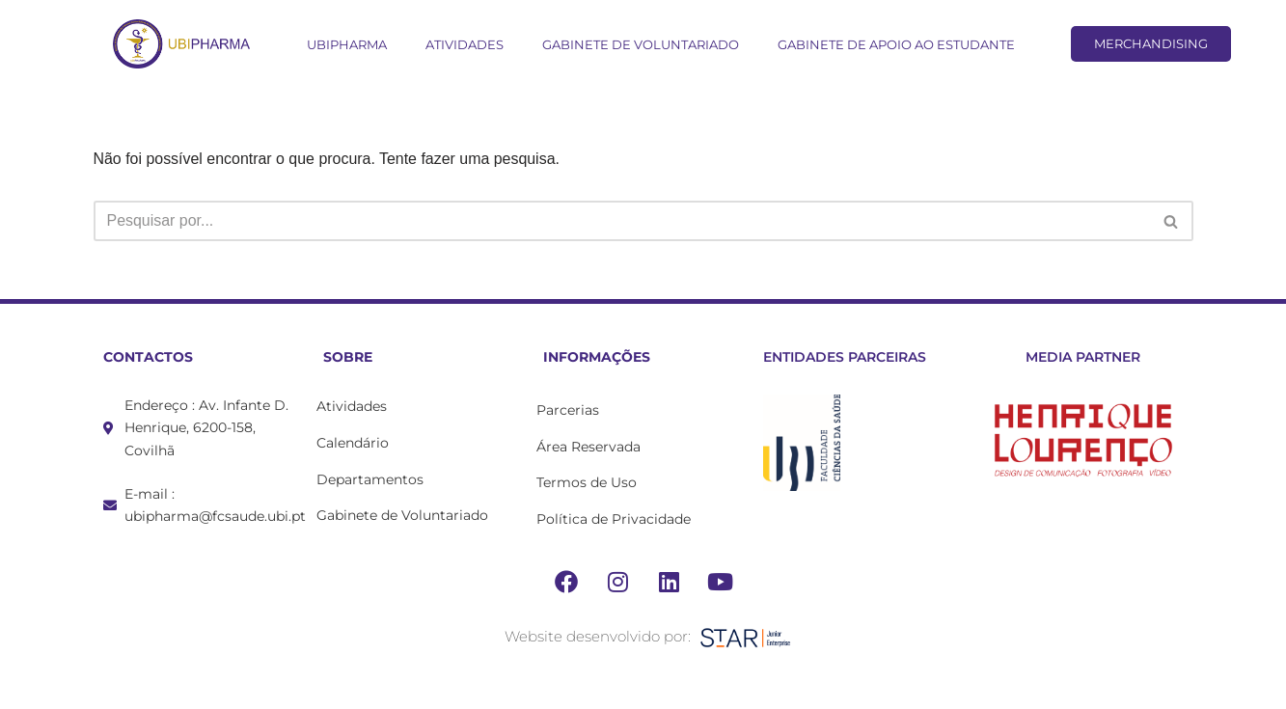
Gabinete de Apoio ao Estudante (896, 44)
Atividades (464, 44)
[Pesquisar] (622, 222)
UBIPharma (347, 44)
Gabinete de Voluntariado (640, 44)
